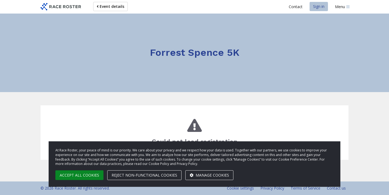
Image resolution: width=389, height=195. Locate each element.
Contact (296, 6)
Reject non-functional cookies (144, 175)
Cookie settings (240, 188)
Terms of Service (305, 188)
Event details (110, 6)
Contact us (336, 188)
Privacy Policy (272, 188)
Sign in (318, 6)
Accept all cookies (79, 175)
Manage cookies (209, 175)
